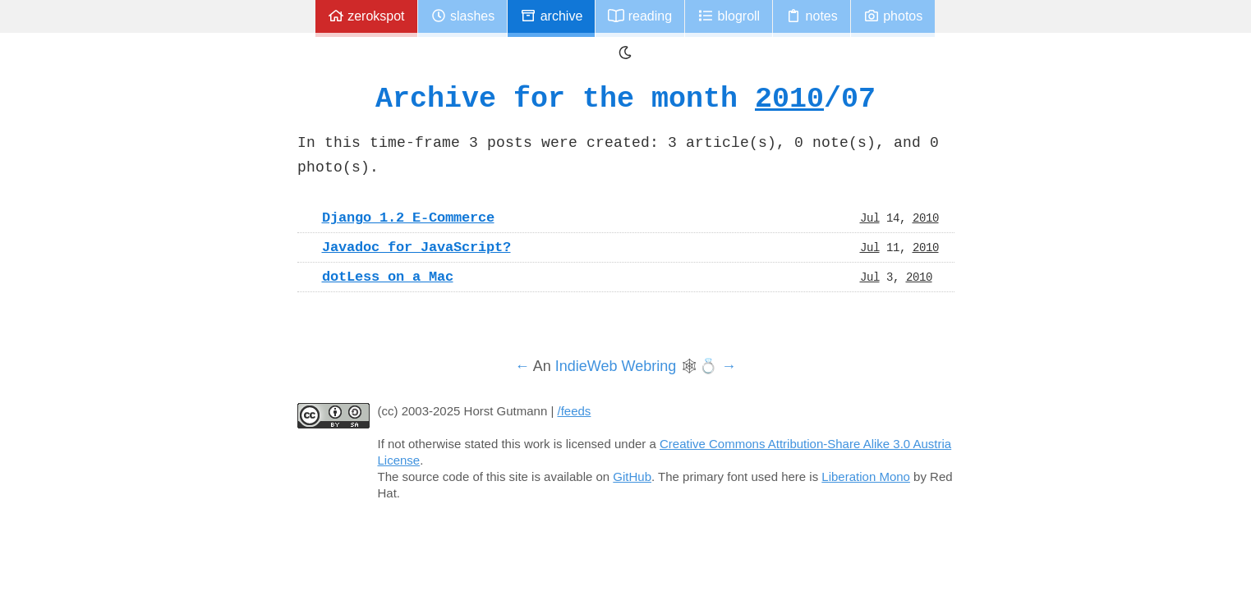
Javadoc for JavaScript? (416, 247)
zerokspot (366, 16)
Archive (551, 16)
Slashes (462, 16)
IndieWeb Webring (615, 366)
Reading (640, 16)
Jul (870, 217)
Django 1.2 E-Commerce (408, 217)
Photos (892, 16)
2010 (789, 98)
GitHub (632, 476)
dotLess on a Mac (387, 276)
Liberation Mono (865, 476)
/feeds (574, 411)
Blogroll (728, 16)
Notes (811, 16)
